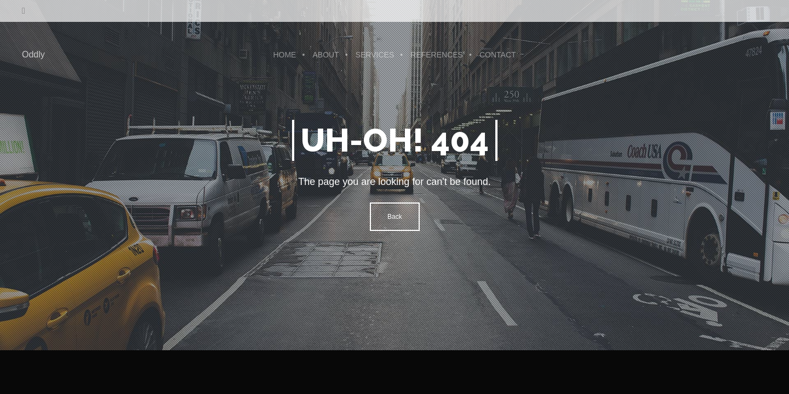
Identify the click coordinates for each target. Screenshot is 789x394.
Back (394, 217)
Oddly (33, 54)
